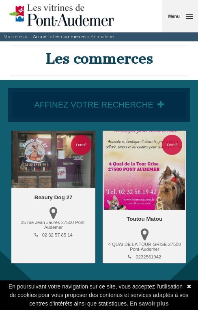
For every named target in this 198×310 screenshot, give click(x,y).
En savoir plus (149, 303)
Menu (174, 16)
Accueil (41, 36)
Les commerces (69, 36)
